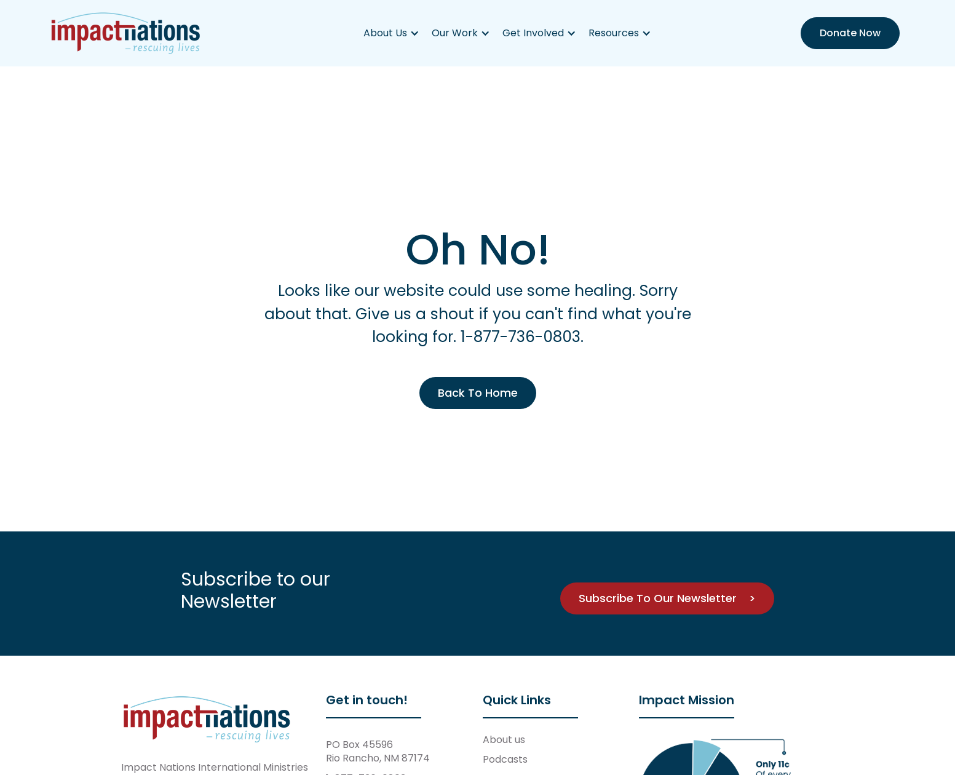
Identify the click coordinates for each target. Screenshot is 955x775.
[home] (126, 33)
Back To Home (478, 392)
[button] (391, 33)
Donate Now (850, 33)
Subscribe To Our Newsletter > (667, 598)
